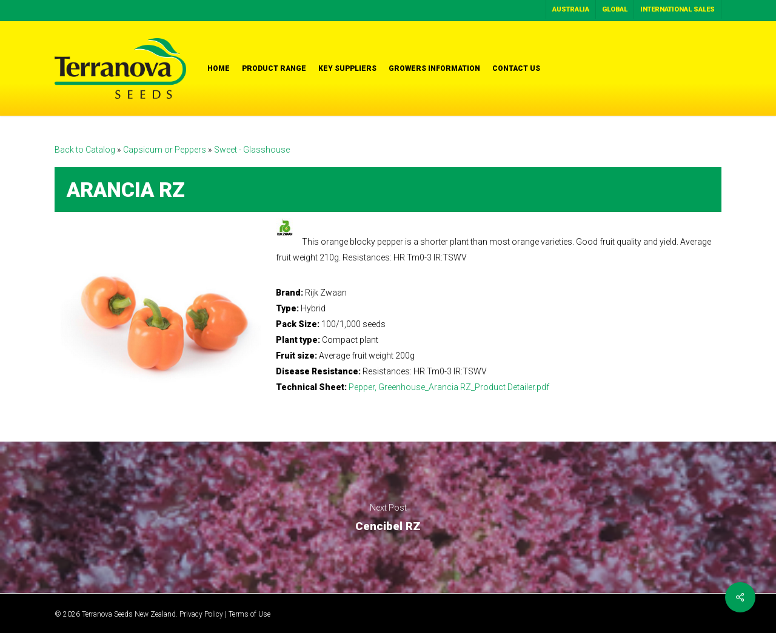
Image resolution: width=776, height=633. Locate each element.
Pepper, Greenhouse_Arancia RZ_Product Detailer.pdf (449, 387)
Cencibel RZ (388, 517)
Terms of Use (249, 614)
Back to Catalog (86, 149)
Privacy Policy (201, 614)
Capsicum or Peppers (165, 149)
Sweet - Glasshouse (252, 149)
